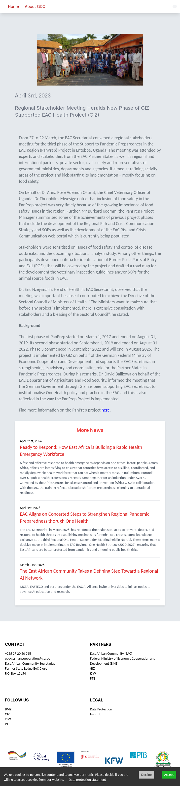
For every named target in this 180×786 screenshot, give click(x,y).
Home (13, 6)
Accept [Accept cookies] (169, 775)
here (106, 410)
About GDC (35, 6)
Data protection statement (87, 780)
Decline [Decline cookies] (146, 775)
